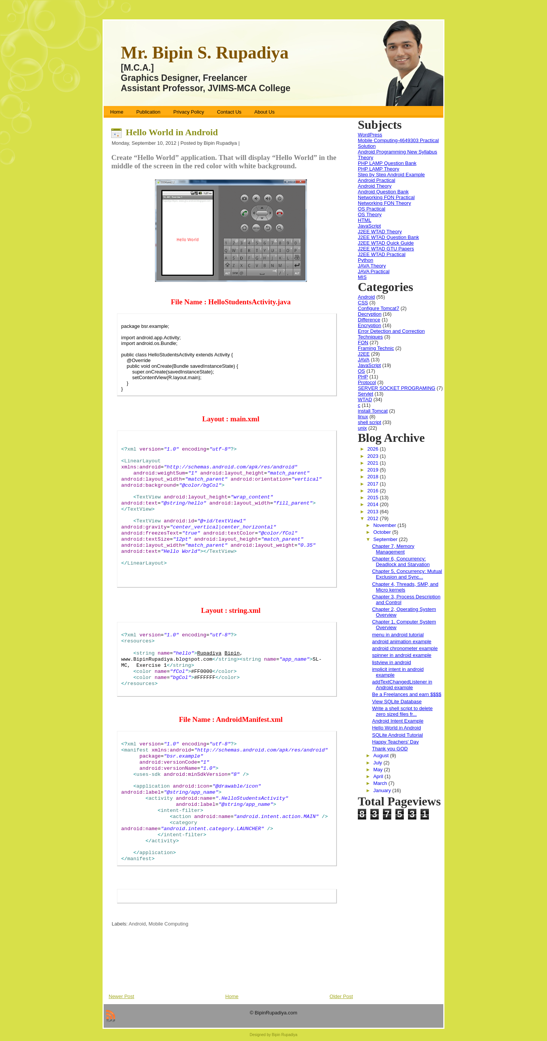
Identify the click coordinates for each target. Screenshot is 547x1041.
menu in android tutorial (398, 635)
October (382, 532)
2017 (373, 484)
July (378, 763)
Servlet (365, 394)
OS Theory (370, 214)
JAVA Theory (372, 266)
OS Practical (371, 209)
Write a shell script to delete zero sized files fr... (402, 711)
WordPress (370, 135)
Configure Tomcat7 (378, 308)
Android (137, 924)
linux (363, 416)
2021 (373, 463)
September (386, 539)
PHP (363, 377)
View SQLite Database (397, 701)
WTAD (365, 399)
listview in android (391, 662)
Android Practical (376, 180)
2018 (373, 476)
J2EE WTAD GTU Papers (386, 249)
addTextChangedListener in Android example (402, 684)
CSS (363, 302)
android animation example (401, 641)
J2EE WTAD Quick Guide (386, 243)
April (379, 776)
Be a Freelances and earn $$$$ (406, 694)
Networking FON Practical (386, 197)
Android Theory (375, 186)
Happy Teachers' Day (395, 742)
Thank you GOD (390, 748)
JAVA (364, 359)
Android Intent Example (397, 721)
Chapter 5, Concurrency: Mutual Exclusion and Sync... (407, 574)
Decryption (369, 314)
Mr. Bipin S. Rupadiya (205, 52)
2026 (373, 449)
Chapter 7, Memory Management (393, 549)
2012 (373, 518)
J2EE (364, 354)
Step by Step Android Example (391, 174)
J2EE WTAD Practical (381, 254)
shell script (369, 422)
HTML (364, 220)
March (381, 783)
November (385, 525)
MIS (362, 277)
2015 (373, 497)
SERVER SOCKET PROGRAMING (396, 388)
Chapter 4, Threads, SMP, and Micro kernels (405, 587)
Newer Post (121, 996)
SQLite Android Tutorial (397, 735)
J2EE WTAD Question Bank (388, 237)
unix (362, 428)
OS (361, 371)
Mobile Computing (168, 924)
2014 (373, 504)
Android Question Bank (383, 192)
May (378, 769)
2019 (373, 470)
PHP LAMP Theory (378, 169)
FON (363, 342)
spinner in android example (401, 655)
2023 (373, 456)
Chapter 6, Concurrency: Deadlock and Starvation (401, 561)
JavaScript (369, 226)
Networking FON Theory (384, 203)
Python (365, 260)
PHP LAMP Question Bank (387, 163)
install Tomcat (373, 411)
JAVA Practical (373, 271)
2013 (373, 511)
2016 (373, 491)
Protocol (367, 382)
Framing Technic (376, 348)
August (381, 755)
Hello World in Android (172, 132)
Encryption (369, 325)
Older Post (341, 996)
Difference (369, 320)
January (382, 790)
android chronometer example (405, 648)
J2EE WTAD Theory (380, 231)
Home (232, 996)
